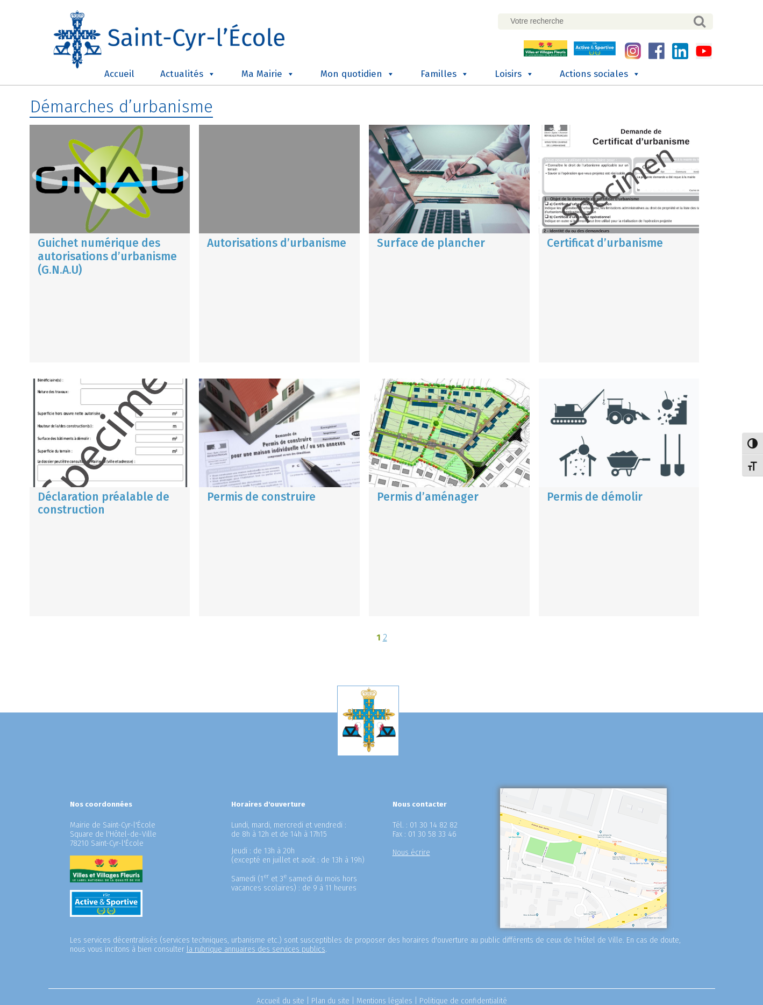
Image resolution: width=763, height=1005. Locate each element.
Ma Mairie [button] (268, 73)
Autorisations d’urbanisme (276, 243)
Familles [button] (444, 73)
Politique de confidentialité (463, 999)
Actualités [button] (188, 73)
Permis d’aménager (428, 496)
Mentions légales (384, 999)
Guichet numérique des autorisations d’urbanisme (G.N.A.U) (107, 256)
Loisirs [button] (514, 73)
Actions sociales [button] (600, 73)
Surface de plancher (431, 243)
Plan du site (330, 999)
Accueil (119, 73)
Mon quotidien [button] (357, 73)
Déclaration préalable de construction (103, 502)
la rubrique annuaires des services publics (256, 948)
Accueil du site (280, 999)
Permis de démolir (595, 496)
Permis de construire (261, 496)
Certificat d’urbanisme (605, 243)
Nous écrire (411, 852)
